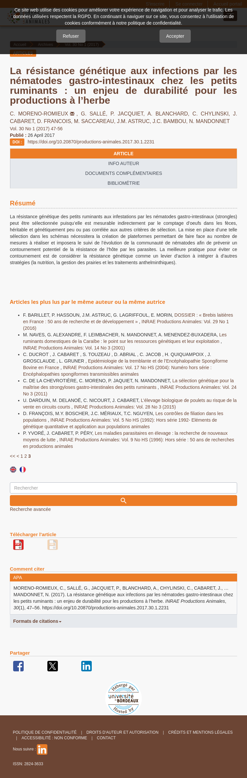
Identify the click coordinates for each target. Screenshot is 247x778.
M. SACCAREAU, (95, 121)
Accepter (175, 36)
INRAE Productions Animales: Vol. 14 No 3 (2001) (74, 347)
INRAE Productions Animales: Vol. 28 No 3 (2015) (125, 407)
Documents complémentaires (123, 173)
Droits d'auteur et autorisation (122, 732)
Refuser (71, 36)
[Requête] (123, 488)
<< (12, 456)
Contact (106, 738)
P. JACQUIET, (129, 113)
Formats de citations (37, 621)
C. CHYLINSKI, (212, 113)
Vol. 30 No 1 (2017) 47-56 (36, 128)
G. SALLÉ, (96, 113)
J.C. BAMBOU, (171, 121)
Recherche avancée (30, 509)
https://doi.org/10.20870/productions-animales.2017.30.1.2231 (91, 141)
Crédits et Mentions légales (200, 732)
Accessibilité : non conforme (54, 738)
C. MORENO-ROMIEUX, (45, 113)
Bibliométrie (124, 183)
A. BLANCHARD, (169, 113)
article (123, 153)
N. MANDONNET (209, 121)
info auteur (123, 163)
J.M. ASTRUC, (134, 121)
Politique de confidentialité (45, 732)
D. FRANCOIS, (55, 121)
